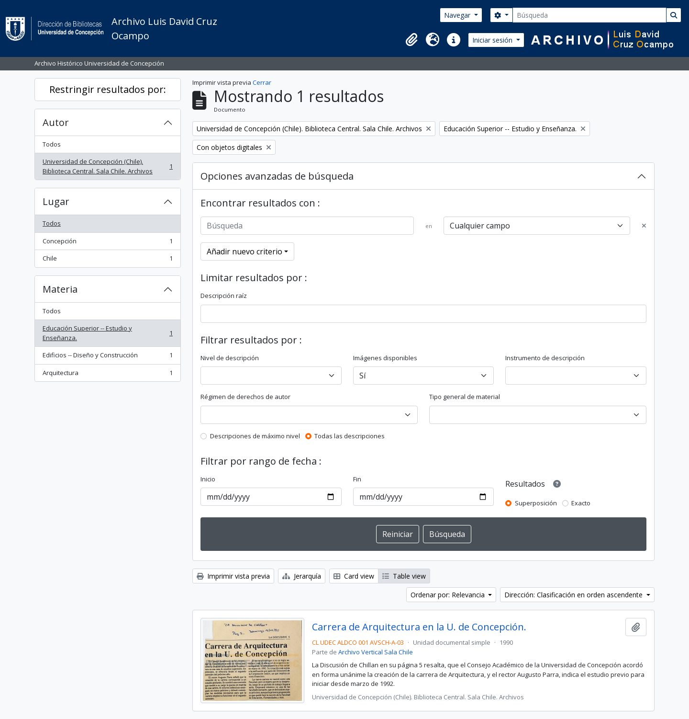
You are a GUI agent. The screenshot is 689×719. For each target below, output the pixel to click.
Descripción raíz (223, 295)
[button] (411, 39)
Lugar (56, 201)
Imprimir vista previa (233, 576)
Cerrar (262, 82)
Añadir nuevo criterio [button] (244, 251)
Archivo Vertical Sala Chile (375, 652)
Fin (357, 479)
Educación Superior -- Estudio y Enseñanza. (107, 333)
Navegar (458, 15)
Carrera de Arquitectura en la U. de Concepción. (419, 627)
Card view (353, 576)
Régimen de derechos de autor (245, 396)
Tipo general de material (464, 396)
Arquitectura (107, 374)
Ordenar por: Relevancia (449, 594)
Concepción (107, 243)
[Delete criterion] (644, 226)
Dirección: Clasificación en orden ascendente (574, 594)
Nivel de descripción (229, 358)
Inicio (207, 479)
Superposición (536, 503)
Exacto (580, 503)
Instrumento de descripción (545, 358)
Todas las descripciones (349, 436)
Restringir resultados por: (107, 89)
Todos (52, 144)
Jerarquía (301, 576)
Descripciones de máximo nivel (255, 436)
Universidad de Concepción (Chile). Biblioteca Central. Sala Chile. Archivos (107, 166)
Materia (60, 289)
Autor (56, 122)
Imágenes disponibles (385, 358)
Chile (107, 260)
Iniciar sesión (493, 40)
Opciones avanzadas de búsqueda (277, 176)
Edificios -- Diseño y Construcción (107, 357)
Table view (404, 576)
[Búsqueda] (589, 15)
